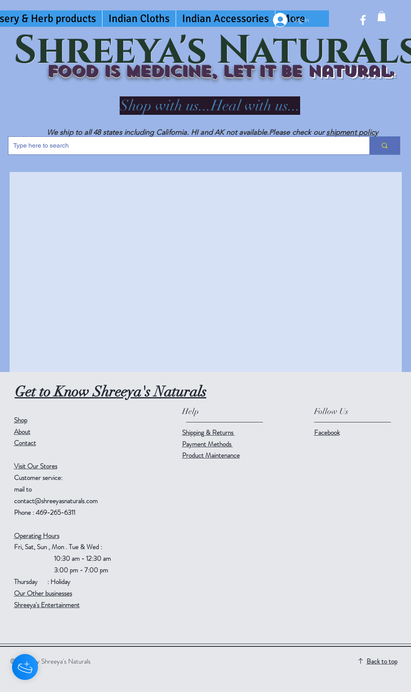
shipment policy (352, 132)
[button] (381, 16)
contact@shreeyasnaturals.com (56, 501)
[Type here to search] (183, 145)
